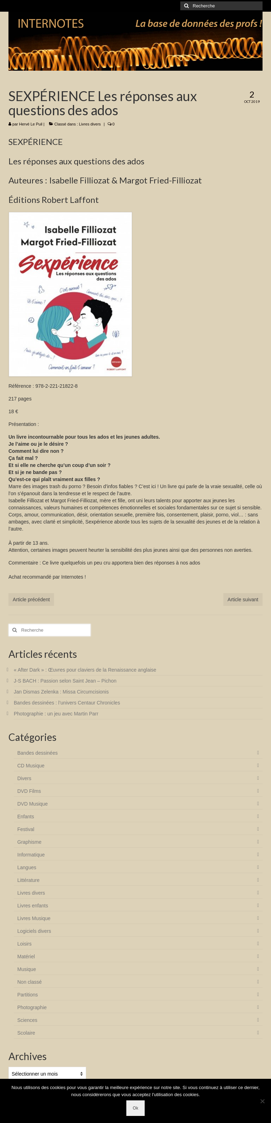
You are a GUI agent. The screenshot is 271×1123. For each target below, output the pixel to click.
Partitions (27, 995)
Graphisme (29, 842)
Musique (26, 969)
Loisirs (24, 944)
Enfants (25, 816)
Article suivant (243, 599)
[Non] (262, 1101)
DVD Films (29, 791)
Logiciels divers (34, 931)
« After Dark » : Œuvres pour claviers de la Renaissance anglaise (85, 670)
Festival (25, 829)
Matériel (26, 956)
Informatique (31, 855)
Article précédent (31, 599)
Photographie (32, 1007)
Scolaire (26, 1033)
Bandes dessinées (37, 753)
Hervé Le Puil (30, 124)
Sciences (27, 1020)
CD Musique (30, 765)
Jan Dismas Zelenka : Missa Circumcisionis (61, 692)
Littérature (28, 880)
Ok (135, 1108)
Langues (26, 867)
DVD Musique (32, 804)
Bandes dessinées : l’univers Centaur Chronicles (67, 703)
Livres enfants (32, 905)
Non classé (29, 982)
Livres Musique (33, 918)
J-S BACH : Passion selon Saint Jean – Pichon (65, 681)
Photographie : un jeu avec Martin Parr (56, 714)
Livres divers (90, 124)
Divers (24, 778)
